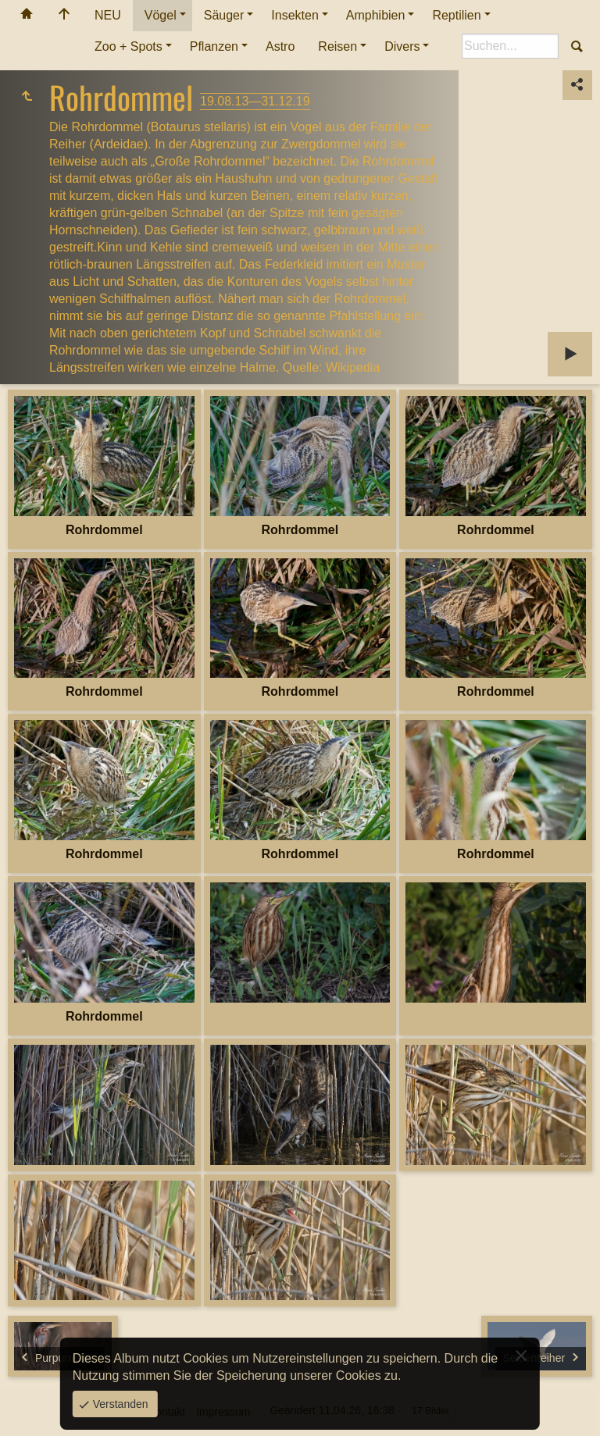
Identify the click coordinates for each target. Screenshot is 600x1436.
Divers (402, 46)
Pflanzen (214, 46)
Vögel (161, 15)
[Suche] (510, 46)
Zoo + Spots (128, 46)
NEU (108, 15)
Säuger (224, 15)
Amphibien (375, 15)
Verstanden (119, 1404)
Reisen (337, 46)
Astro (280, 46)
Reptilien (456, 15)
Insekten (294, 15)
